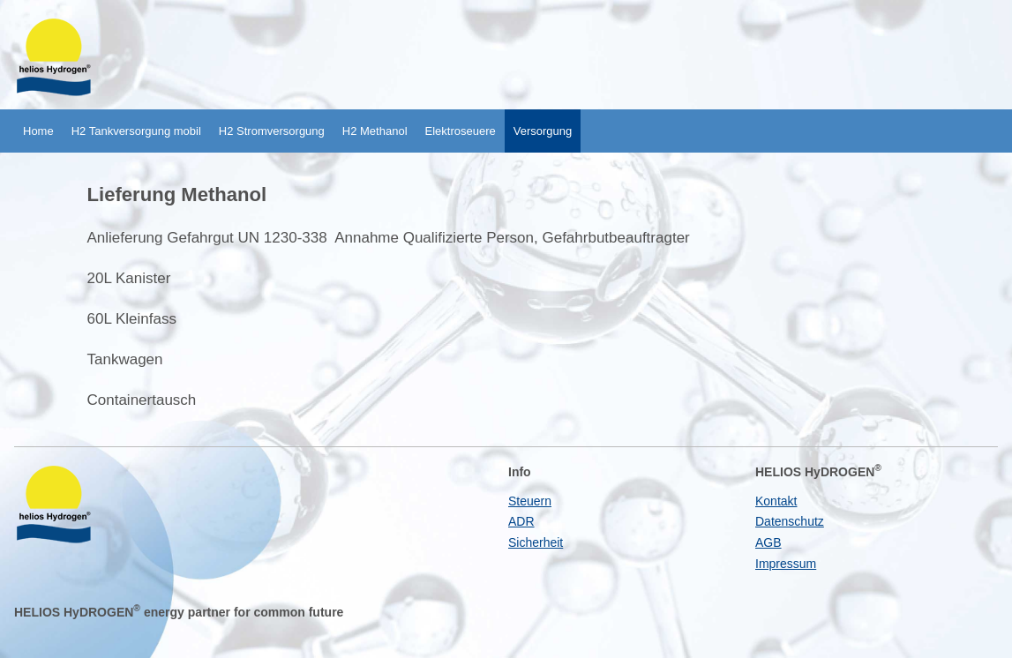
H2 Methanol (375, 131)
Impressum (785, 564)
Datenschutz (789, 521)
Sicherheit (535, 542)
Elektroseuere (460, 131)
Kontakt (776, 501)
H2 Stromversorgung (272, 131)
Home (38, 131)
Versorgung (543, 131)
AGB (768, 542)
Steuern (529, 501)
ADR (521, 521)
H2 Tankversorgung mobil (136, 131)
